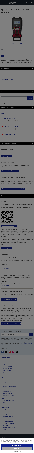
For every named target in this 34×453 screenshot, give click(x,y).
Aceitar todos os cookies (17, 445)
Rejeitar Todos (17, 448)
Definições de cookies (17, 451)
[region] (17, 445)
